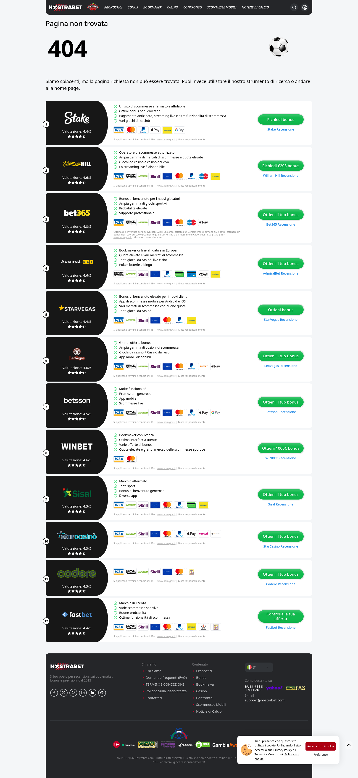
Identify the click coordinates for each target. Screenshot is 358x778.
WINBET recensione (281, 458)
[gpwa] (148, 744)
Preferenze (320, 755)
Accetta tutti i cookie (320, 746)
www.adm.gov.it (166, 139)
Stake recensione (280, 129)
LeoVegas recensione (280, 366)
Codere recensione (280, 584)
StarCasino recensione (280, 546)
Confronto (192, 7)
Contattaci (154, 698)
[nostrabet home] (67, 666)
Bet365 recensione (280, 224)
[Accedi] (305, 7)
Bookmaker (152, 7)
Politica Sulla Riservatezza (166, 691)
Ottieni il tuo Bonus (281, 355)
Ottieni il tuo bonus (280, 214)
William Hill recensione (280, 175)
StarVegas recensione (280, 319)
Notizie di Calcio (255, 7)
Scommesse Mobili (222, 7)
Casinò (172, 7)
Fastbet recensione (281, 627)
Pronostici (113, 7)
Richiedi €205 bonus (280, 165)
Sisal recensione (280, 504)
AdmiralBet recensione (280, 273)
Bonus (133, 7)
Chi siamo (153, 671)
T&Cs (208, 234)
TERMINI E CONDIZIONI (165, 684)
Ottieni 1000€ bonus (281, 448)
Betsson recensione (281, 412)
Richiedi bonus (280, 119)
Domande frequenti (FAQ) (166, 677)
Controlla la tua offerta (280, 616)
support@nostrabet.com (264, 700)
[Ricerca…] (294, 7)
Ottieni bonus (280, 309)
